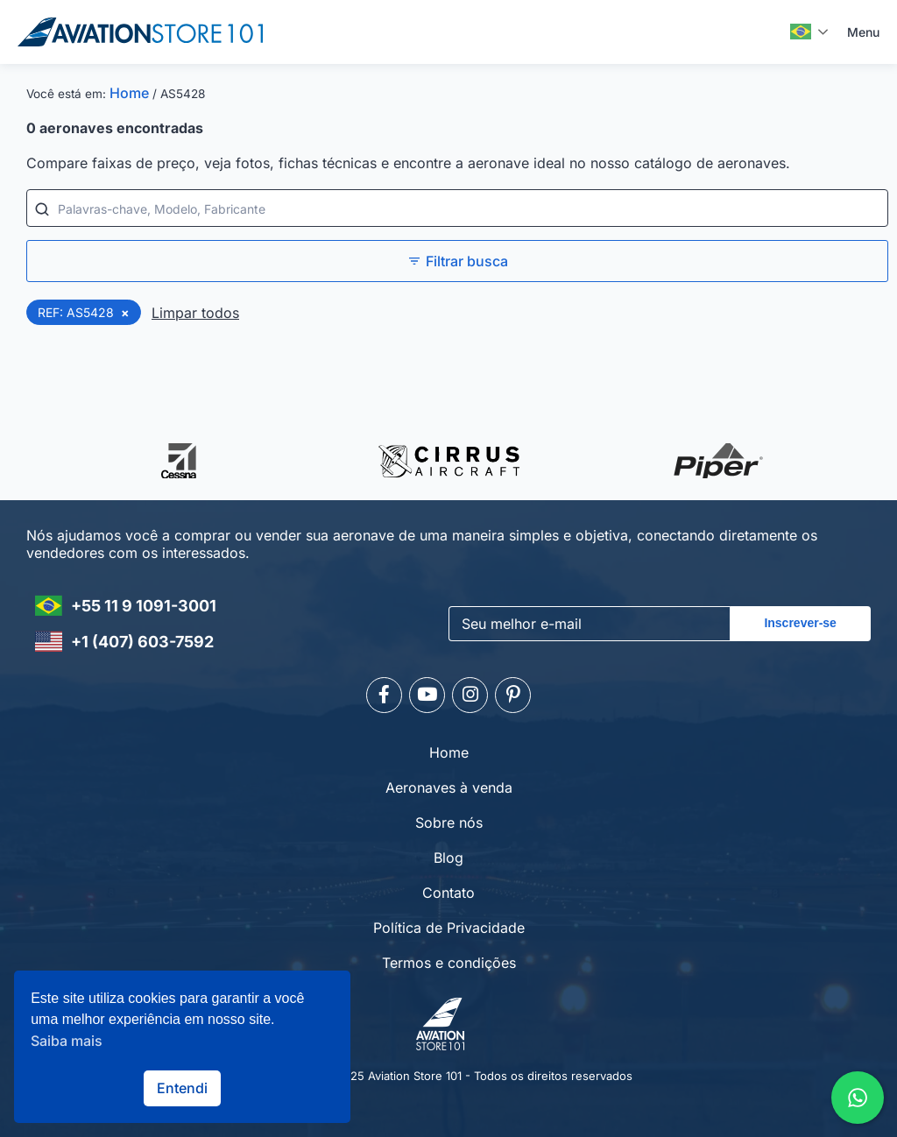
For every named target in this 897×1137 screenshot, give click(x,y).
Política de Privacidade (449, 925)
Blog (448, 855)
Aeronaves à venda (448, 785)
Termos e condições (449, 960)
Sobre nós (449, 820)
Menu (863, 32)
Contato (448, 890)
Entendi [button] (182, 1088)
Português (800, 31)
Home (129, 93)
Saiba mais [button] (66, 1040)
